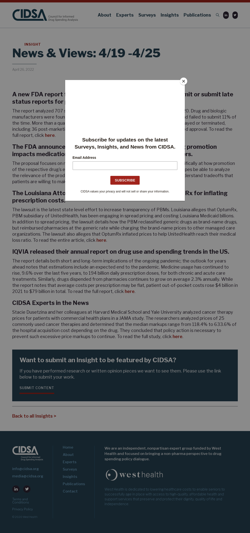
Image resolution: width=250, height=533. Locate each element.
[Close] (183, 81)
